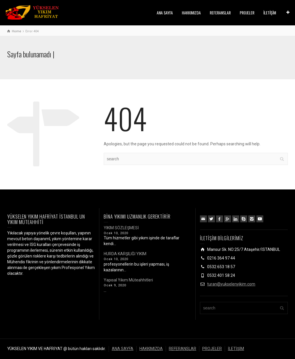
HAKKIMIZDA (191, 13)
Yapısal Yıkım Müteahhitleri (128, 280)
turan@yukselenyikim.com (231, 284)
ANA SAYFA (165, 13)
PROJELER (247, 13)
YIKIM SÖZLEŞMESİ (121, 227)
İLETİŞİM (269, 13)
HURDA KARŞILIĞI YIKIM (125, 253)
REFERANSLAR (220, 13)
